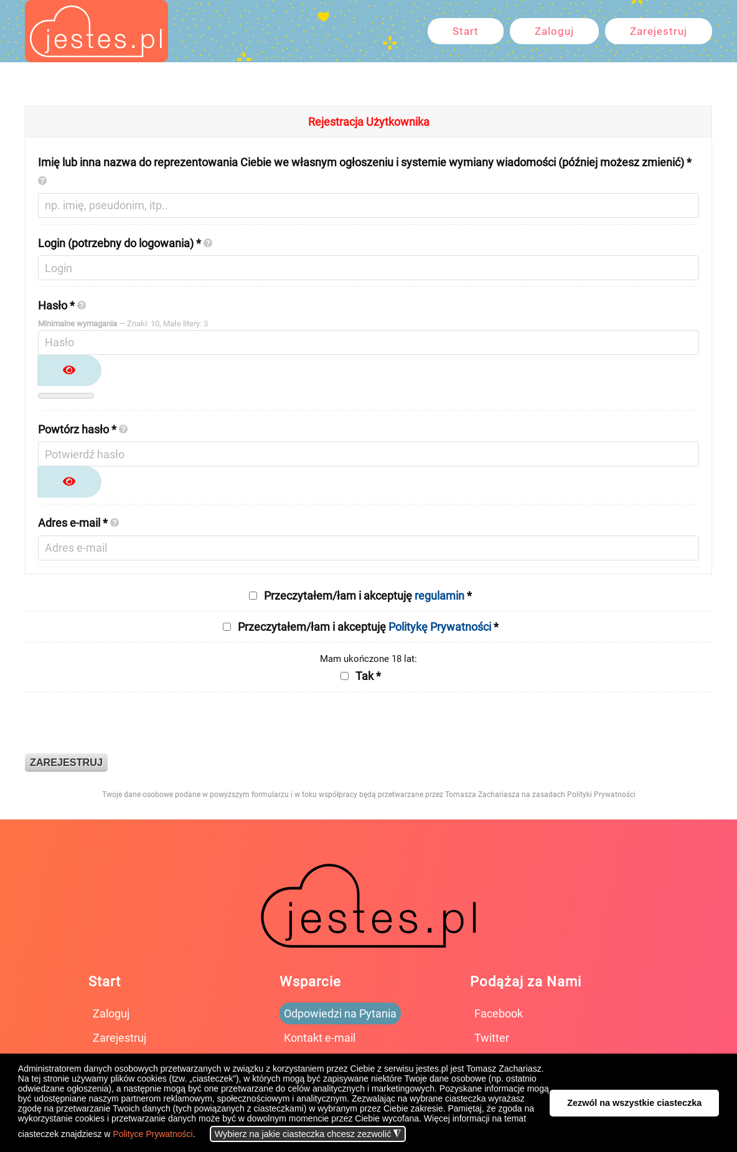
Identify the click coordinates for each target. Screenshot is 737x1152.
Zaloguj (554, 31)
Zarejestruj (658, 31)
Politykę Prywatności (439, 626)
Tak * (368, 675)
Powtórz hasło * (83, 429)
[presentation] (119, 723)
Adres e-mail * (78, 522)
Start (466, 31)
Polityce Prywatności (152, 1134)
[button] (199, 1135)
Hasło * (62, 305)
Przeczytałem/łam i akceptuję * (368, 595)
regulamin (439, 595)
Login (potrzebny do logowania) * (125, 243)
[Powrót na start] (96, 31)
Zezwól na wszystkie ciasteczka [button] (634, 1103)
